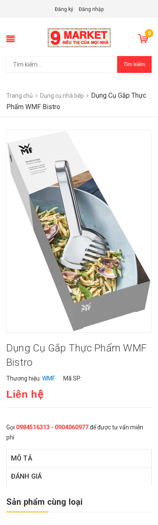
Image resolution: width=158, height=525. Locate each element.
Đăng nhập (91, 9)
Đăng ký (64, 9)
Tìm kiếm (134, 64)
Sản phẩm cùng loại (44, 502)
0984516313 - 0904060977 (52, 427)
